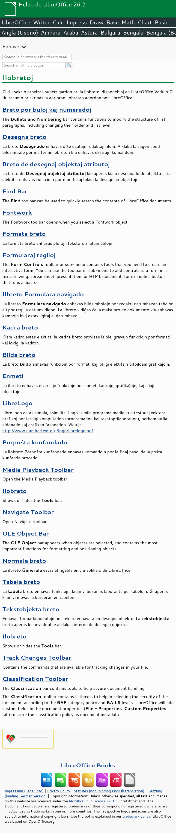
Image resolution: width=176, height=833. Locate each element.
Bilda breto (19, 355)
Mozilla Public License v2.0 (91, 801)
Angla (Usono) (19, 32)
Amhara (50, 32)
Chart (144, 22)
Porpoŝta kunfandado (34, 442)
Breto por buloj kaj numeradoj (46, 109)
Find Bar (14, 191)
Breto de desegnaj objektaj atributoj (56, 164)
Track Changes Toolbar (36, 657)
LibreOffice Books (88, 765)
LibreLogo (17, 403)
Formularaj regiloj (29, 255)
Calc (58, 22)
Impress (76, 22)
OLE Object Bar (25, 533)
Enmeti (13, 376)
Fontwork (17, 212)
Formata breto (24, 234)
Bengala (133, 32)
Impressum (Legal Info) (24, 790)
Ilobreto (14, 491)
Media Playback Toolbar (38, 470)
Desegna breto (24, 137)
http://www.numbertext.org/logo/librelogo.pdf (47, 431)
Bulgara (110, 32)
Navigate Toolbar (28, 512)
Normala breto (24, 560)
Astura (89, 32)
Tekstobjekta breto (30, 609)
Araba (70, 32)
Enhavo (10, 46)
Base (112, 22)
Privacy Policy (58, 790)
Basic (161, 22)
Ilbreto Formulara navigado (43, 294)
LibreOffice (15, 22)
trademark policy (136, 816)
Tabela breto (21, 582)
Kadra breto (20, 327)
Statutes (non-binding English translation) (109, 790)
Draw (96, 22)
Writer (41, 22)
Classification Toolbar (35, 679)
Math (128, 22)
